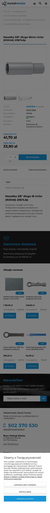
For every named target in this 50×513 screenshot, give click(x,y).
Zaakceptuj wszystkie (25, 499)
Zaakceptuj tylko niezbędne (25, 485)
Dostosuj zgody (25, 492)
